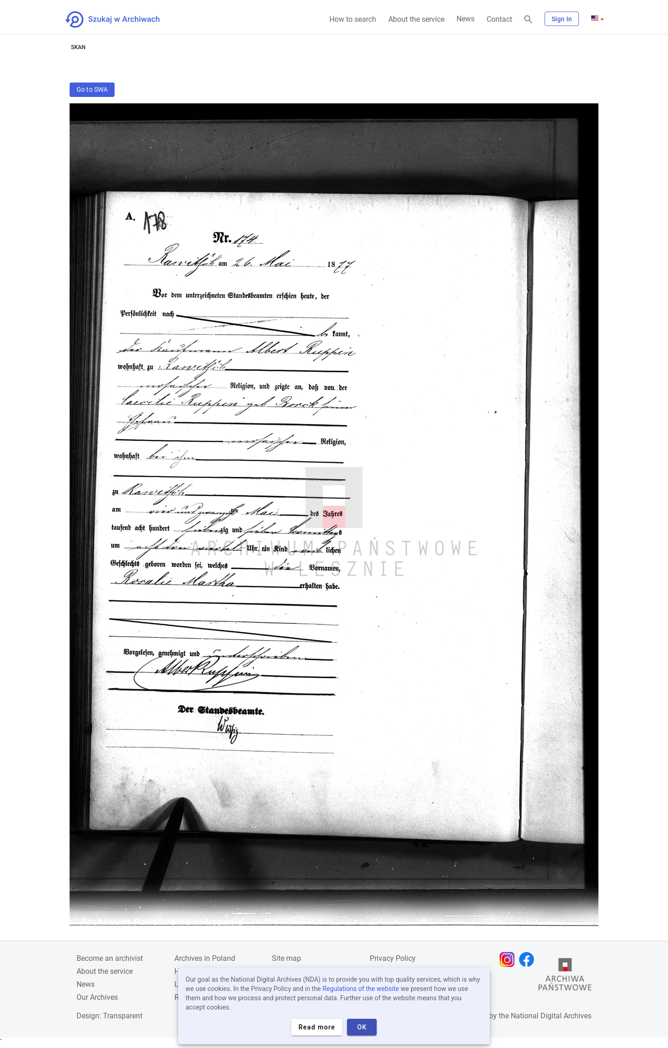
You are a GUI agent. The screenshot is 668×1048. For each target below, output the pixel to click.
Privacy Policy (393, 958)
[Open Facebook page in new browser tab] (529, 959)
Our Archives (97, 997)
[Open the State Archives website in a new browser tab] (565, 976)
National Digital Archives (551, 1015)
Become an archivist (110, 958)
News (465, 18)
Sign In (562, 19)
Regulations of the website (360, 988)
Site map (286, 958)
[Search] (528, 19)
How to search (352, 19)
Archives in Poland (204, 958)
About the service (416, 19)
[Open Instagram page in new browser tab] (509, 959)
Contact (499, 19)
